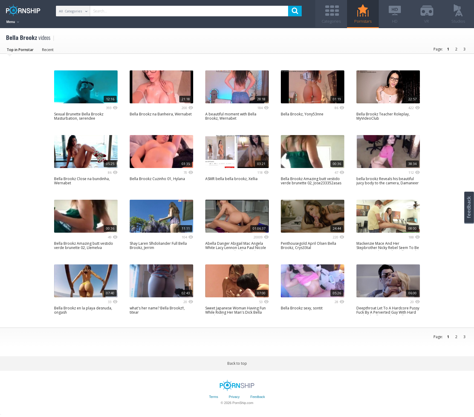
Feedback (257, 397)
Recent (48, 49)
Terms (213, 397)
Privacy (234, 397)
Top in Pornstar (20, 49)
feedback (469, 207)
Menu (12, 22)
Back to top (237, 363)
